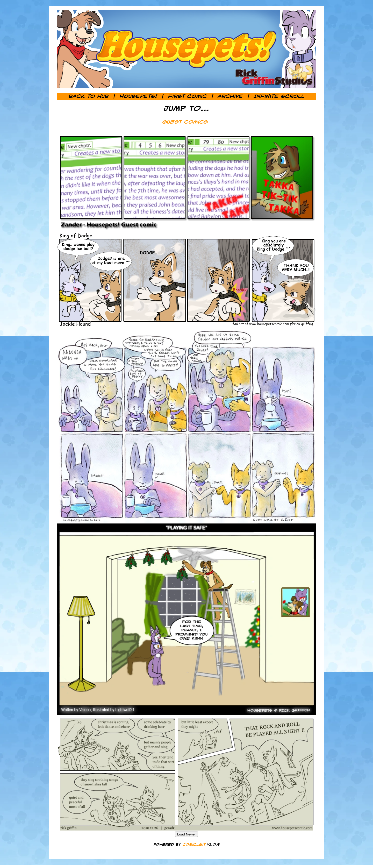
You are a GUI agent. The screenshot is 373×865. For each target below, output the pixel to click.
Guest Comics (185, 122)
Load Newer (186, 834)
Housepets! (138, 96)
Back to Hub (89, 96)
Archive (230, 96)
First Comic (187, 96)
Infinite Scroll (279, 96)
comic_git (194, 844)
